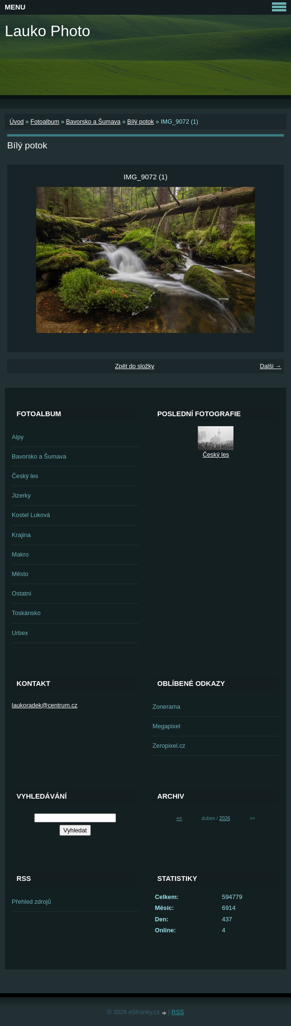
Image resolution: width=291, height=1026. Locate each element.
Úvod (17, 121)
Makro (20, 554)
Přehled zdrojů (31, 901)
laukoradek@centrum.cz (45, 705)
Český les (25, 475)
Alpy (18, 436)
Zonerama (166, 706)
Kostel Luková (31, 514)
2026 (224, 818)
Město (20, 573)
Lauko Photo (47, 30)
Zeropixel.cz (169, 745)
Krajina (21, 534)
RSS (178, 1012)
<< (179, 818)
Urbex (20, 632)
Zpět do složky (135, 366)
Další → (270, 366)
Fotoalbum (44, 121)
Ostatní (21, 593)
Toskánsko (26, 612)
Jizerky (21, 495)
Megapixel (166, 726)
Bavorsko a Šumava (93, 121)
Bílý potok (140, 121)
